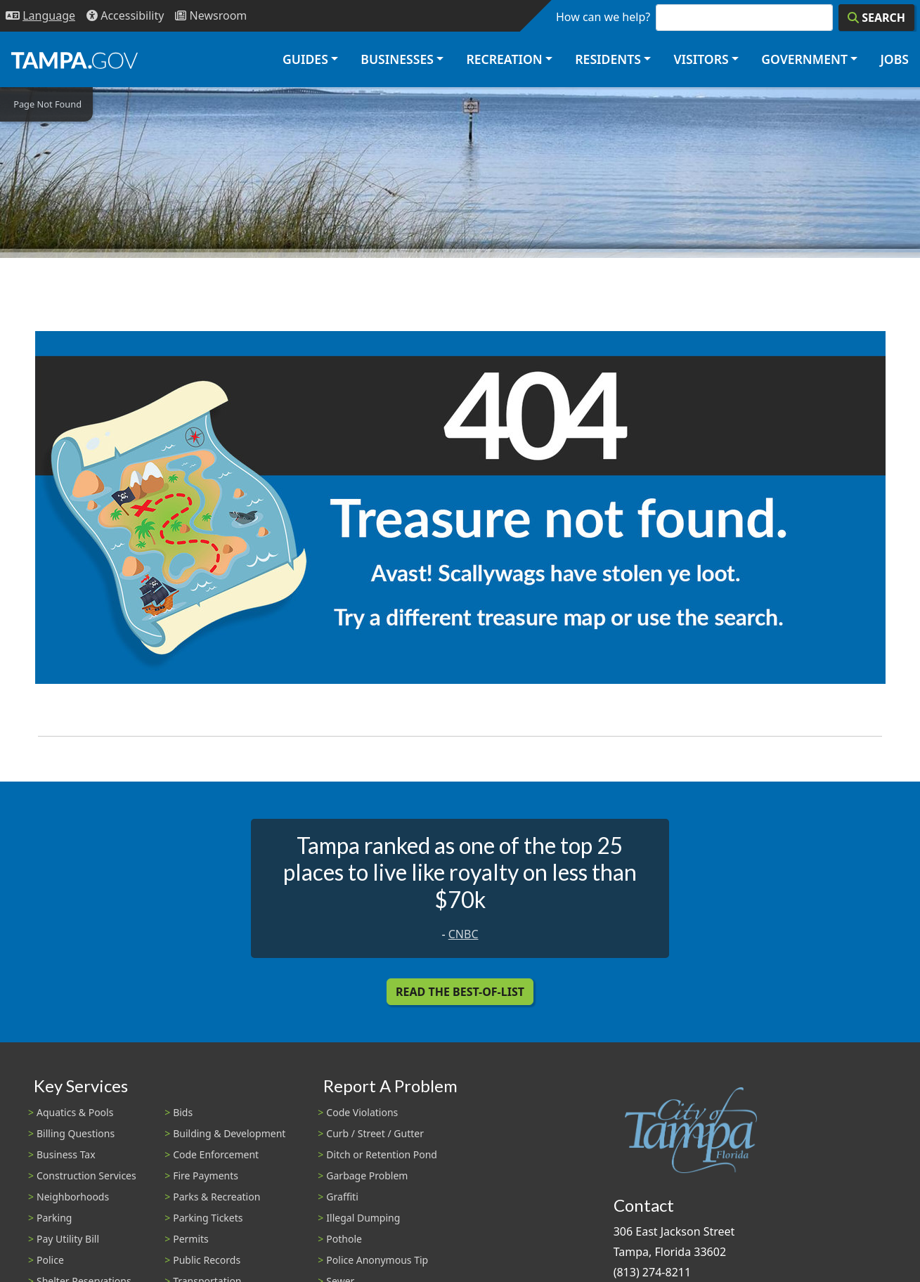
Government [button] (804, 59)
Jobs (894, 59)
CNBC (463, 934)
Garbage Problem (367, 1175)
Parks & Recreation (216, 1196)
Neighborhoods (73, 1196)
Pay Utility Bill (68, 1238)
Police (50, 1260)
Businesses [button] (397, 59)
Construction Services (86, 1175)
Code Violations (362, 1112)
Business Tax (66, 1154)
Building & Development (229, 1133)
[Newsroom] (210, 16)
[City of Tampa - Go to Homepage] (74, 60)
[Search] (876, 17)
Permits (191, 1238)
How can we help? (603, 17)
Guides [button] (305, 59)
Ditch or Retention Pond (381, 1154)
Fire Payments (205, 1175)
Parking (54, 1217)
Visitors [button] (700, 59)
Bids (183, 1112)
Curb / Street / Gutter (375, 1133)
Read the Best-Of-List (460, 991)
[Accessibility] (125, 16)
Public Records (206, 1260)
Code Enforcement (216, 1154)
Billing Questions (76, 1133)
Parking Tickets (207, 1217)
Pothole (344, 1238)
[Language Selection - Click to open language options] (40, 16)
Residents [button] (608, 59)
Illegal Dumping (363, 1217)
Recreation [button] (504, 59)
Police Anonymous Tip (377, 1260)
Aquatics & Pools (75, 1112)
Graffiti (342, 1196)
